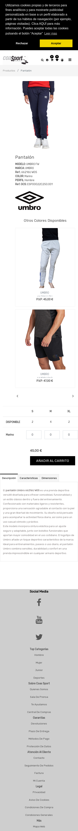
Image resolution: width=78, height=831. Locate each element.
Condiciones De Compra (39, 807)
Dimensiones (49, 478)
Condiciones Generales (39, 815)
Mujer (39, 662)
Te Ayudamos (39, 704)
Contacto (39, 757)
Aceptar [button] (56, 43)
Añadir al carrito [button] (52, 461)
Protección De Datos (39, 746)
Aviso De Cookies (39, 799)
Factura (39, 773)
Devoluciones (39, 723)
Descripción (9, 478)
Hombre (39, 655)
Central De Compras (39, 712)
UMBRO (44, 292)
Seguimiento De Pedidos (39, 765)
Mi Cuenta (39, 780)
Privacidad (39, 792)
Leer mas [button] (50, 33)
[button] (17, 396)
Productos (9, 70)
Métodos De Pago (39, 738)
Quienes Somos (39, 689)
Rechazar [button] (22, 43)
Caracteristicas (29, 478)
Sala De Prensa (39, 697)
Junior (39, 670)
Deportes (39, 677)
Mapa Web (39, 826)
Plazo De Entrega (39, 731)
